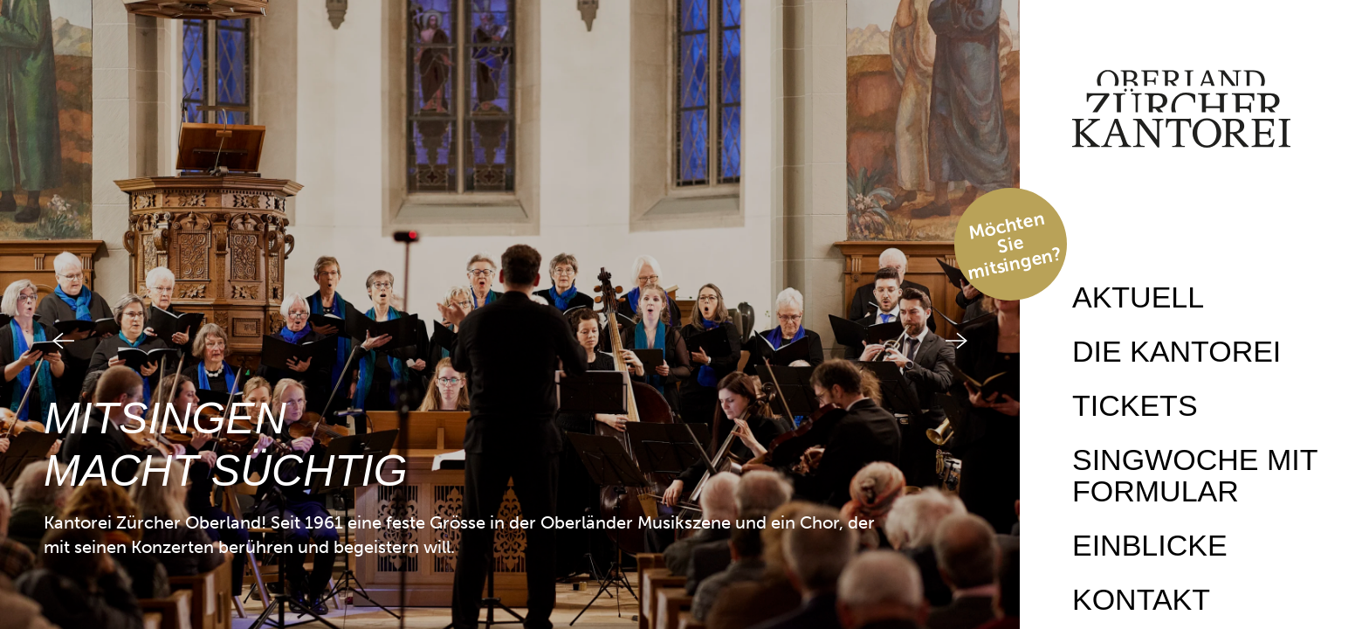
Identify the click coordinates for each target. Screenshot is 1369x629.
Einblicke (1150, 545)
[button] (41, 315)
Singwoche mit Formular (1194, 475)
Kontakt (1141, 599)
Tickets (1135, 405)
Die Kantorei (1176, 351)
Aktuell (1138, 297)
